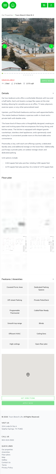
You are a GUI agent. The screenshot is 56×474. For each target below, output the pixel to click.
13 (22, 73)
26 (45, 73)
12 (21, 73)
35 (28, 75)
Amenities (6, 452)
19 (33, 73)
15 (26, 73)
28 (48, 73)
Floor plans (6, 455)
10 (17, 73)
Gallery (4, 460)
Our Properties (7, 15)
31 (53, 73)
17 (29, 73)
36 (30, 75)
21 (36, 73)
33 (25, 75)
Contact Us (6, 462)
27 (46, 73)
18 (31, 73)
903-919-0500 (8, 440)
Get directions (28, 398)
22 (38, 73)
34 (27, 75)
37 (32, 75)
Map (3, 457)
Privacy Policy (7, 467)
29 (50, 73)
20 (34, 73)
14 (24, 73)
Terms (4, 465)
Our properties (7, 449)
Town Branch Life (16, 417)
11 (19, 73)
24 (41, 73)
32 (23, 75)
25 (43, 73)
